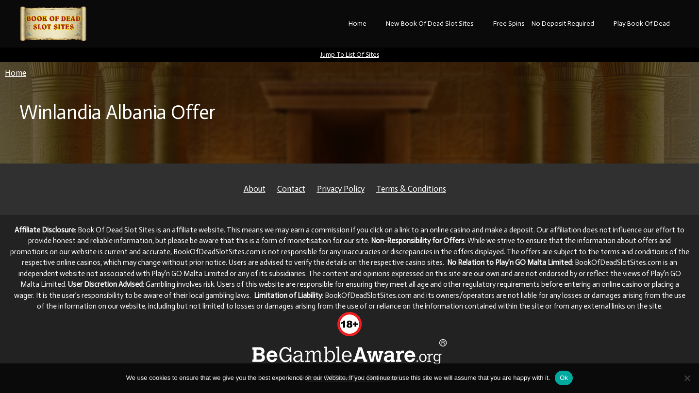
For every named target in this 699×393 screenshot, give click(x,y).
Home (357, 23)
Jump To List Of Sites (349, 54)
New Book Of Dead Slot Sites (430, 23)
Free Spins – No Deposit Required (543, 23)
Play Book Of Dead (642, 23)
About (255, 189)
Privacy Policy (341, 189)
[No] (687, 378)
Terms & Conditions (411, 189)
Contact (291, 189)
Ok (564, 377)
